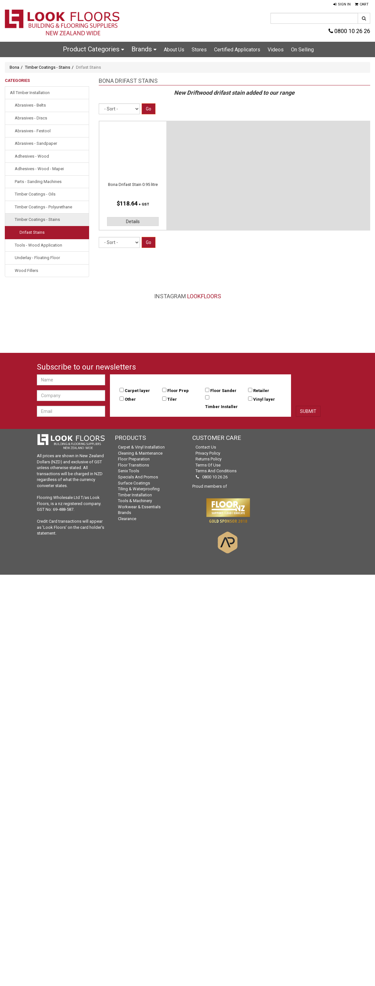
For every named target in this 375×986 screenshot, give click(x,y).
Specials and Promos (138, 477)
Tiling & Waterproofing (139, 488)
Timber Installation (135, 495)
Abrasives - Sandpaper (36, 143)
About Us (174, 50)
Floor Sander (223, 390)
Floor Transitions (133, 465)
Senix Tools (128, 470)
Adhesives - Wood (32, 156)
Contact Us (206, 447)
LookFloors (204, 296)
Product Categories (93, 49)
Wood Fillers (26, 270)
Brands (143, 49)
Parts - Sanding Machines (38, 181)
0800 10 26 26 (349, 31)
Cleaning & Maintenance (140, 453)
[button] (342, 4)
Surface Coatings (134, 483)
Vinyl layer (264, 399)
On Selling (302, 50)
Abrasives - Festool (33, 130)
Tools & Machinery (135, 500)
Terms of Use (208, 465)
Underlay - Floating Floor (37, 257)
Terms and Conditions (216, 470)
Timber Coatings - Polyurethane (43, 207)
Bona (14, 67)
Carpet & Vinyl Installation (141, 447)
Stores (199, 50)
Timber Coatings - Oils (35, 194)
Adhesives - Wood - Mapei (39, 168)
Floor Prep (178, 390)
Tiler (172, 399)
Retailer (261, 390)
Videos (276, 50)
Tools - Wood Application (38, 245)
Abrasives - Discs (31, 118)
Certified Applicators (237, 50)
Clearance (127, 518)
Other (130, 399)
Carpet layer (137, 390)
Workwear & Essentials (139, 506)
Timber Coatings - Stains (47, 67)
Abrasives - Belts (30, 105)
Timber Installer (221, 406)
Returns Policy (208, 459)
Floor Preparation (134, 459)
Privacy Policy (208, 453)
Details (133, 221)
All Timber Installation (30, 92)
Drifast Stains (32, 232)
